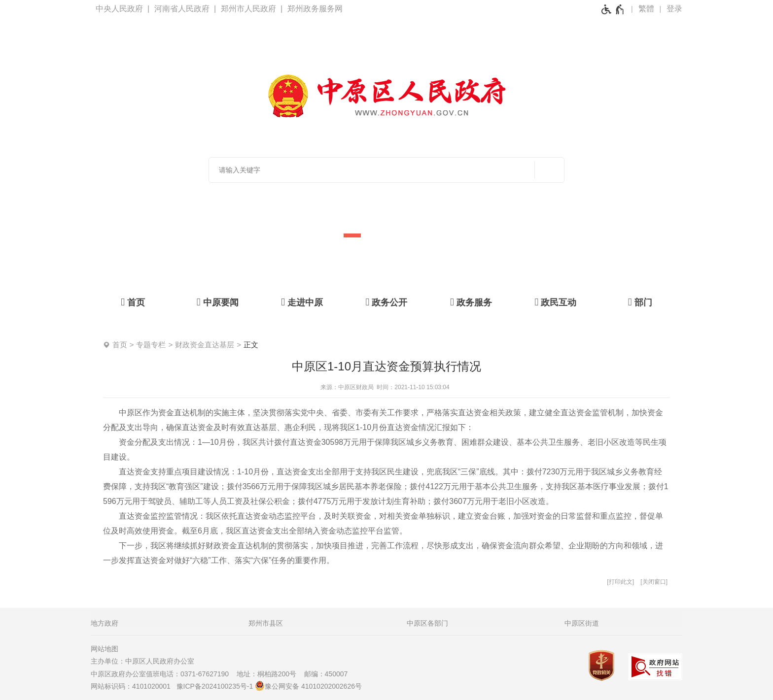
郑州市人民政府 (248, 8)
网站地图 (104, 649)
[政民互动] (555, 302)
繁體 (646, 8)
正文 (251, 344)
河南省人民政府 (182, 8)
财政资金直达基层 (204, 344)
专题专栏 (151, 344)
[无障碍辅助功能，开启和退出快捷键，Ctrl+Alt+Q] (613, 9)
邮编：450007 (326, 674)
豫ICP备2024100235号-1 (214, 686)
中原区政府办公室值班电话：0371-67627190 (163, 674)
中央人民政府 (119, 8)
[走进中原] (302, 302)
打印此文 (620, 581)
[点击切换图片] (732, 183)
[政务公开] (386, 302)
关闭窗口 (654, 581)
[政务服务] (471, 302)
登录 (674, 8)
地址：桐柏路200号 (269, 674)
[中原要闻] (217, 302)
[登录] (674, 9)
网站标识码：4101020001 (133, 686)
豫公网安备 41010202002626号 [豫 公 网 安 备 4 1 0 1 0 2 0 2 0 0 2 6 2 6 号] (308, 686)
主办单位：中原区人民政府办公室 (145, 661)
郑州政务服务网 (315, 8)
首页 (119, 344)
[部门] (640, 302)
